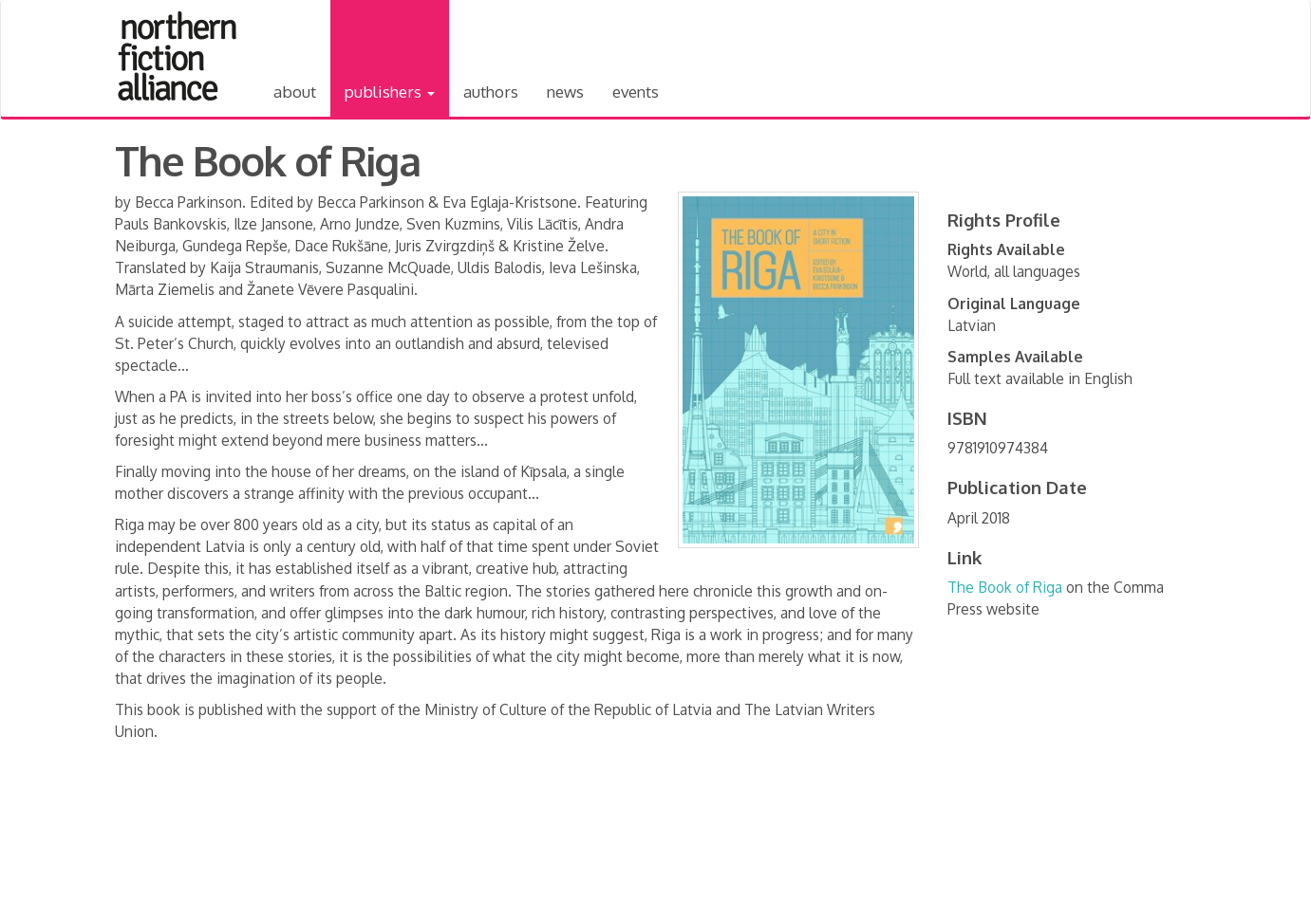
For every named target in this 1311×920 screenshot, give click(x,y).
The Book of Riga (1004, 587)
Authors (490, 91)
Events (635, 91)
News (565, 91)
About (294, 91)
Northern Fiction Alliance (177, 55)
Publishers (390, 91)
